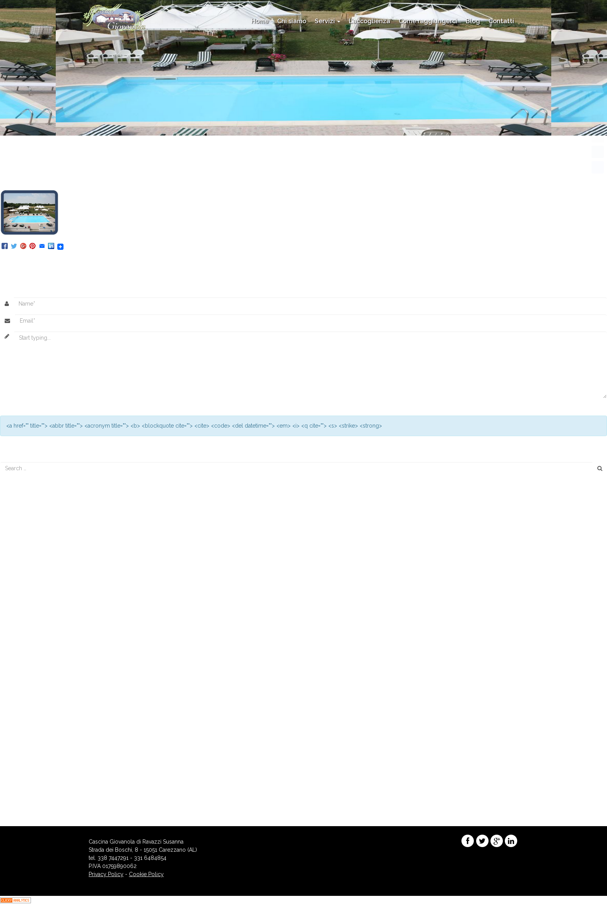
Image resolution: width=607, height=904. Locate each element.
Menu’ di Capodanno (30, 512)
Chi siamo (291, 21)
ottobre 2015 (20, 680)
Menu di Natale (22, 520)
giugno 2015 (19, 696)
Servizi (327, 21)
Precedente (18, 175)
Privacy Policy (106, 874)
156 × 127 (160, 166)
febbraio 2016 (21, 656)
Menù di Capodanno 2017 (36, 536)
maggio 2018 (21, 607)
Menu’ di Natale (23, 544)
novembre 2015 (23, 672)
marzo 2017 (19, 631)
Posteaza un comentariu (115, 261)
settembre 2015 (23, 688)
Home (260, 21)
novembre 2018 (24, 599)
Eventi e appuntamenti (31, 745)
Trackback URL (221, 261)
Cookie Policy (146, 874)
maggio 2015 (20, 704)
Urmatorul (16, 183)
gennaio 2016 (21, 664)
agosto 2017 (19, 623)
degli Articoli (25, 795)
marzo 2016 (19, 647)
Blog (473, 21)
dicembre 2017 (23, 615)
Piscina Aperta (21, 528)
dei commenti (27, 803)
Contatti (501, 21)
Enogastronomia (24, 737)
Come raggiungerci (428, 21)
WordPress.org (23, 811)
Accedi (13, 787)
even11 (187, 166)
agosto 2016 (20, 639)
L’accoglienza (369, 21)
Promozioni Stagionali (31, 754)
